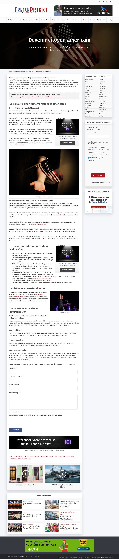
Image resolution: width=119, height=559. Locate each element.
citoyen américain (41, 456)
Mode (101, 94)
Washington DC (93, 152)
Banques (87, 90)
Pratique (76, 20)
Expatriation (65, 20)
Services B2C (103, 107)
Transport (102, 114)
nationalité (58, 456)
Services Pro (103, 109)
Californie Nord (105, 155)
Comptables (88, 103)
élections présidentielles (39, 345)
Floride (103, 147)
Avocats (87, 88)
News (91, 20)
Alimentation (89, 80)
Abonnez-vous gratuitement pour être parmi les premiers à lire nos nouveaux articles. (37, 97)
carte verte (29, 456)
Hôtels (101, 84)
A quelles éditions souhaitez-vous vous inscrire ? (98, 143)
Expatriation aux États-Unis (68, 511)
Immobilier (102, 88)
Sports (101, 112)
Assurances (88, 84)
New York (91, 150)
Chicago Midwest (93, 155)
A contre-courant (65, 523)
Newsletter (86, 557)
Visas (77, 500)
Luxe (100, 92)
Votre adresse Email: (16, 376)
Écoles (87, 107)
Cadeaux (87, 97)
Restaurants (102, 103)
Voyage (101, 116)
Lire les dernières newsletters (100, 181)
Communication (90, 101)
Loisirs (25, 500)
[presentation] (23, 421)
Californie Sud (22, 72)
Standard (30, 72)
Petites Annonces (95, 557)
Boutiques (100, 20)
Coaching (88, 99)
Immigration (102, 86)
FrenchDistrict (12, 72)
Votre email (92, 133)
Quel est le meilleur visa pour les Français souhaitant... (68, 504)
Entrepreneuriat (89, 112)
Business (55, 20)
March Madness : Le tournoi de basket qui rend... (32, 514)
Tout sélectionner (93, 147)
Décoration (88, 105)
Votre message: (14, 393)
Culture (73, 523)
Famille (101, 80)
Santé (101, 105)
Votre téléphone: (14, 384)
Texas (102, 157)
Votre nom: (13, 368)
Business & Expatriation (67, 500)
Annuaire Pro (34, 20)
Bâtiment (88, 92)
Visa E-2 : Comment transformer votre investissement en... (67, 517)
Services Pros (45, 20)
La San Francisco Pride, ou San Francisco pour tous (69, 528)
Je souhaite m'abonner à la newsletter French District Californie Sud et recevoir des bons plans (36, 415)
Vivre (84, 20)
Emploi (87, 109)
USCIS (68, 312)
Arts (86, 82)
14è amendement (19, 145)
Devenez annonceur (106, 557)
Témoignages (73, 557)
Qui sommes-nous (63, 557)
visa (30, 458)
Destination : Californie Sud (17, 20)
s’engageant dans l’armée (45, 129)
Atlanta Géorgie (105, 150)
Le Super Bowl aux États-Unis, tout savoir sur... (31, 526)
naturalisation (69, 456)
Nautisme (102, 99)
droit (51, 456)
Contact (80, 557)
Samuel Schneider (47, 197)
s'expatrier (23, 458)
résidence (13, 458)
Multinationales (103, 97)
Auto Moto (88, 86)
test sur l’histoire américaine (42, 278)
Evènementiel (89, 114)
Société (30, 500)
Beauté (87, 94)
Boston (103, 152)
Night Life (102, 101)
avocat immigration (17, 456)
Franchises (102, 82)
